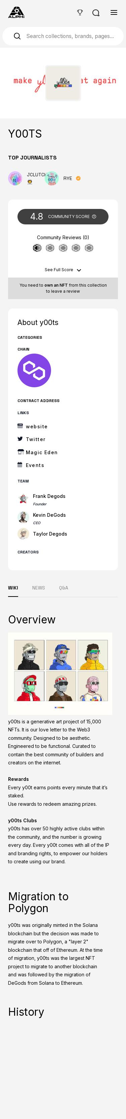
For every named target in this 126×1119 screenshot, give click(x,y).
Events (35, 465)
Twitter (36, 439)
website (37, 426)
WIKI (13, 588)
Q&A (63, 588)
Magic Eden (42, 452)
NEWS (38, 588)
